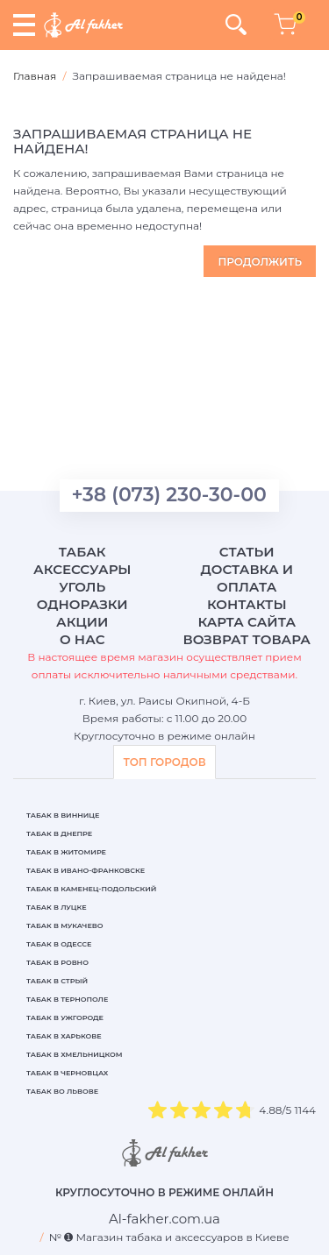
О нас (82, 639)
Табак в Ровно (57, 962)
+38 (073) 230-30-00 (169, 495)
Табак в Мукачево (64, 925)
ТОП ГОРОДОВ (164, 762)
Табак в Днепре (59, 833)
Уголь (82, 586)
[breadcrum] (164, 1218)
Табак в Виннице (62, 815)
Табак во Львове (62, 1091)
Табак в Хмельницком (74, 1054)
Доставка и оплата (246, 578)
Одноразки (82, 604)
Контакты (247, 604)
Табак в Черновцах (67, 1072)
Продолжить (260, 261)
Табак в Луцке (56, 907)
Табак (82, 551)
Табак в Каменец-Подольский (91, 888)
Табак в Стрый (57, 980)
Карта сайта (246, 621)
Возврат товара (246, 639)
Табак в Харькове (64, 1036)
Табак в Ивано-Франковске (85, 870)
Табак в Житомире (66, 851)
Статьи (247, 551)
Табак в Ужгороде (65, 1017)
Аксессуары (82, 569)
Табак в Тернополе (67, 999)
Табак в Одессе (58, 943)
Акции (82, 621)
